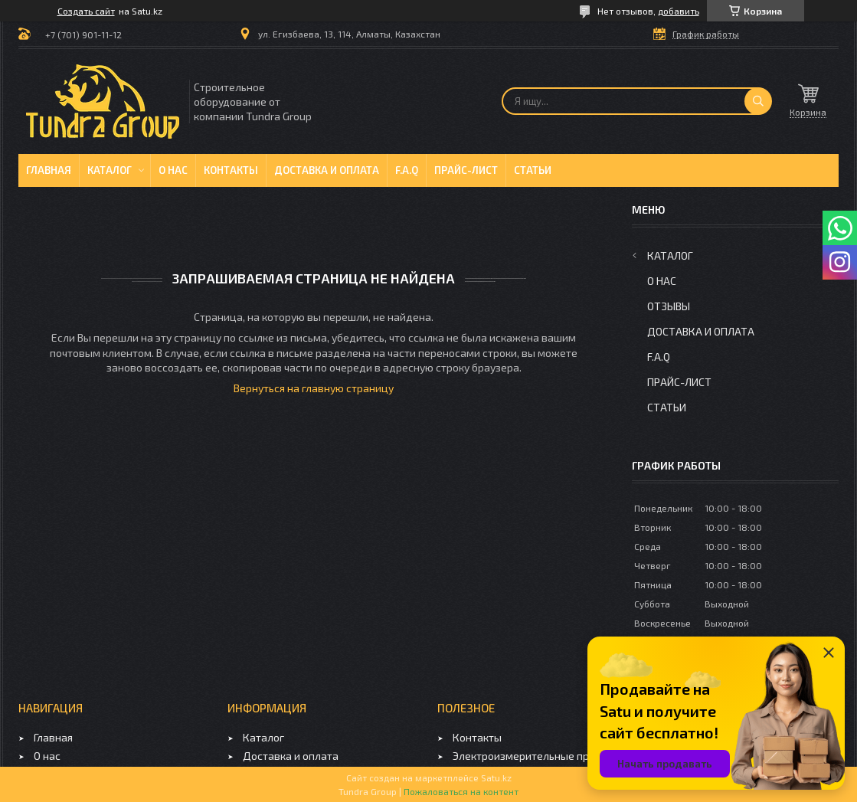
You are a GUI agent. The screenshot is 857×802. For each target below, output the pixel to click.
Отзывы (668, 306)
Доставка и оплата (326, 170)
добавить (678, 10)
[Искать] (758, 101)
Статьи (532, 170)
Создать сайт (86, 10)
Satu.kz (496, 777)
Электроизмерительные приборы (537, 755)
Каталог (109, 170)
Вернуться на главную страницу (314, 387)
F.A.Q (406, 170)
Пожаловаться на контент (461, 791)
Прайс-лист (466, 170)
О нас (173, 170)
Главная (48, 170)
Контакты (231, 170)
